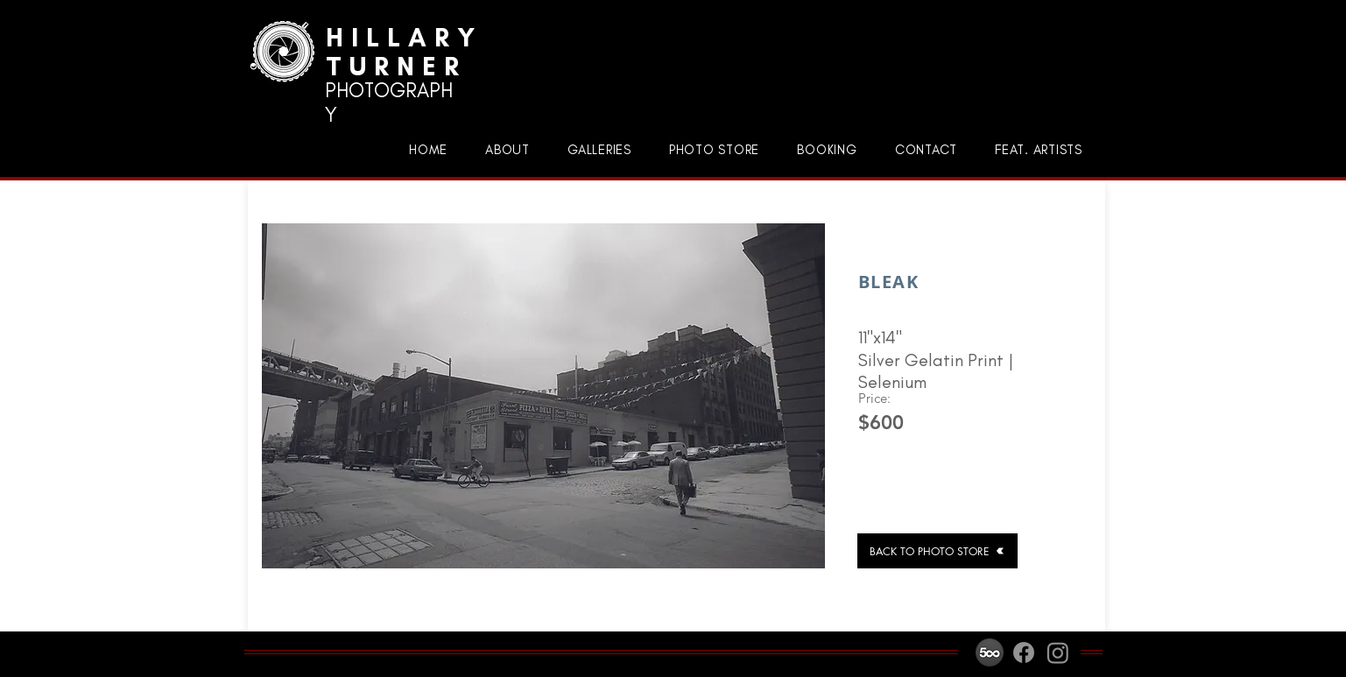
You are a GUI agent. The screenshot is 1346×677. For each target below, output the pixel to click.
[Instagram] (1058, 652)
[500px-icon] (990, 652)
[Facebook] (1024, 652)
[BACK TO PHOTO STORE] (937, 550)
